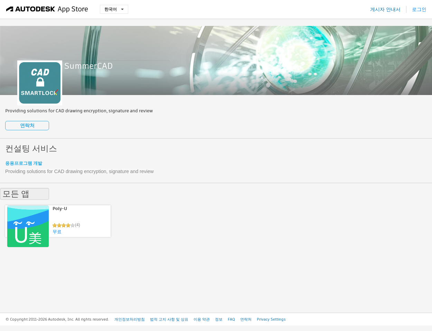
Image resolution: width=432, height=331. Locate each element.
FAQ (231, 319)
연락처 (27, 125)
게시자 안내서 (385, 9)
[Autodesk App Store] (47, 9)
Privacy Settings (271, 319)
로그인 (419, 9)
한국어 (114, 9)
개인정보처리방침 (129, 319)
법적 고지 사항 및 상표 (169, 319)
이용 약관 (202, 319)
